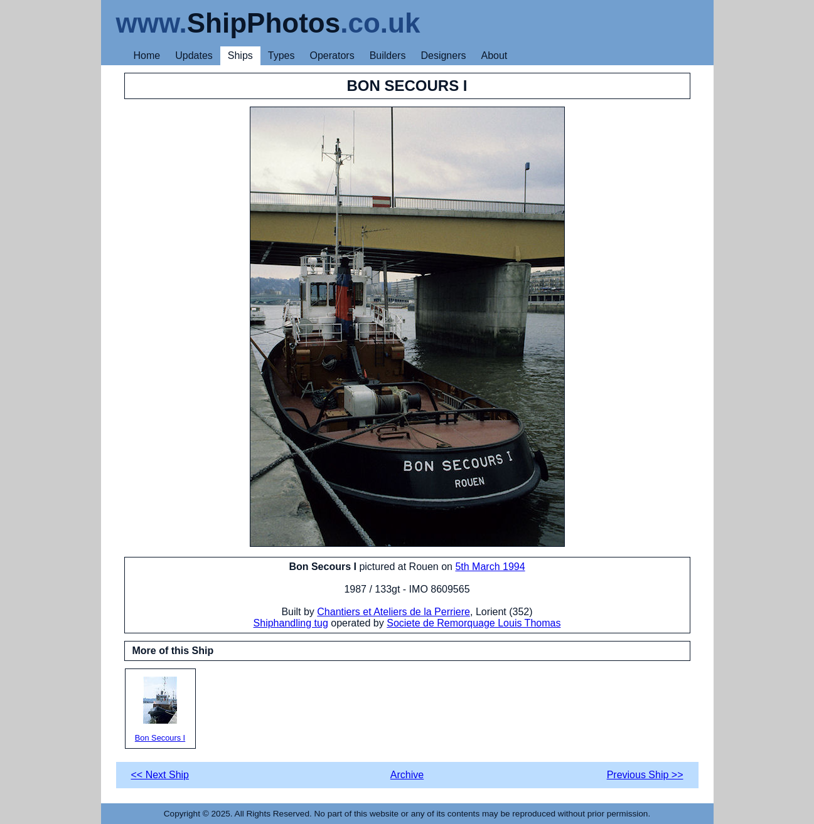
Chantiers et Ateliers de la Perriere (393, 611)
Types (281, 55)
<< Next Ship (160, 774)
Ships (240, 55)
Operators (332, 55)
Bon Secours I (160, 709)
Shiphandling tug (291, 623)
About (494, 55)
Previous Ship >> (645, 774)
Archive (407, 774)
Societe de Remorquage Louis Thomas (473, 623)
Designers (443, 55)
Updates (194, 55)
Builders (388, 55)
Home (147, 55)
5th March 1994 (490, 566)
